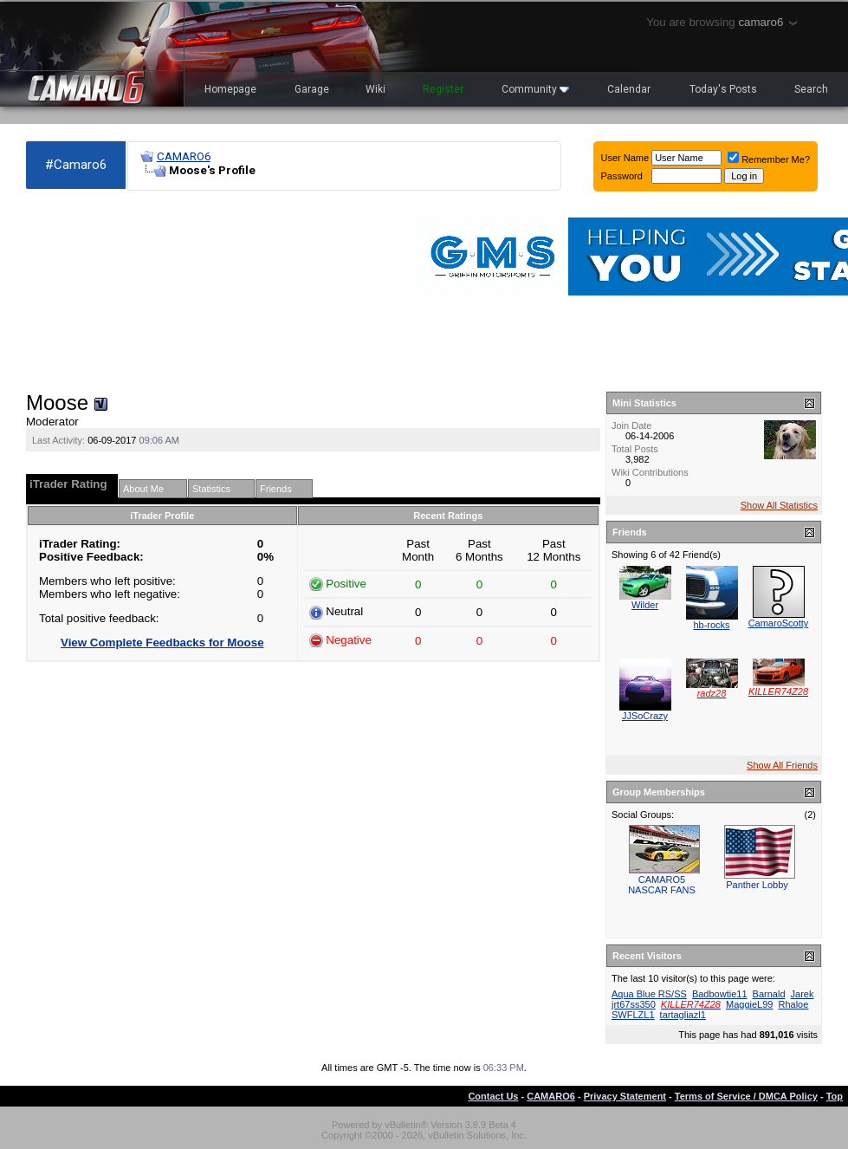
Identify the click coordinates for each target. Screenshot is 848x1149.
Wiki (375, 89)
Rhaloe (794, 1004)
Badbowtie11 (720, 994)
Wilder (644, 605)
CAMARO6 (183, 156)
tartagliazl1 (683, 1014)
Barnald (769, 994)
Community (535, 89)
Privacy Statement (625, 1096)
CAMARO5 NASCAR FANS (662, 884)
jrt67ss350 (634, 1004)
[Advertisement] (124, 291)
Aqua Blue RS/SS (649, 994)
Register (443, 89)
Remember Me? (769, 159)
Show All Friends (782, 765)
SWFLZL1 (633, 1014)
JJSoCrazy (645, 716)
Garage (312, 89)
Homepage (230, 89)
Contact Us (493, 1096)
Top (834, 1096)
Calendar (629, 89)
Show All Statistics (779, 505)
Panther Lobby (757, 885)
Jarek (802, 994)
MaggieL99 (749, 1004)
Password (622, 176)
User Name (625, 158)
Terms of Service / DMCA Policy (746, 1096)
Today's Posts (723, 89)
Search (811, 89)
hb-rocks (711, 625)
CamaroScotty (778, 623)
